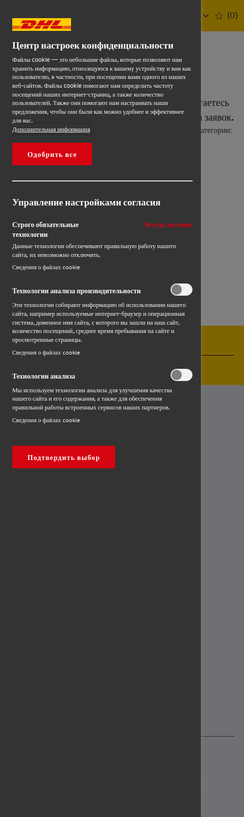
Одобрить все (52, 154)
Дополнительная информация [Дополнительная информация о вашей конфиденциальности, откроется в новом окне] (51, 129)
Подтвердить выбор (63, 457)
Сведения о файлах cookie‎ (46, 267)
